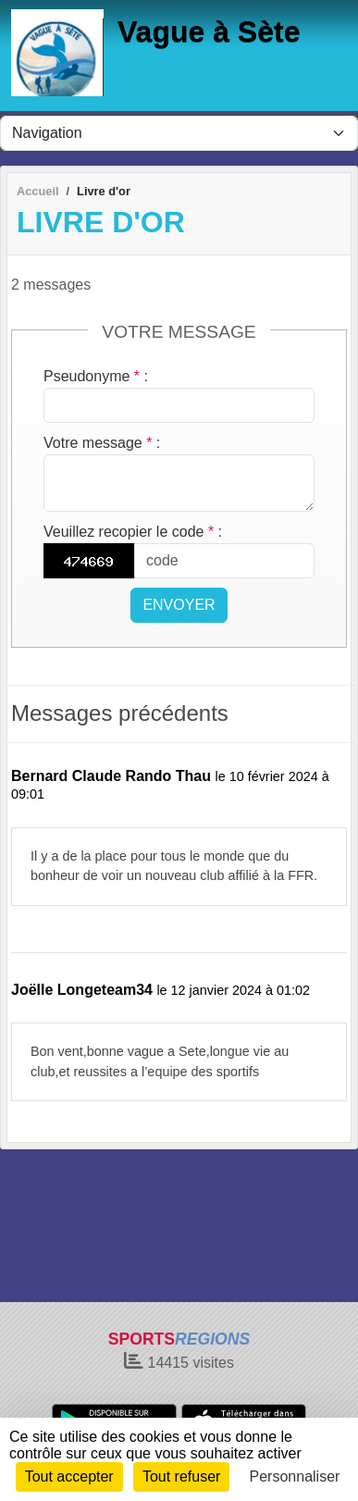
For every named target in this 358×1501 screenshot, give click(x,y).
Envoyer (178, 605)
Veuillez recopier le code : (132, 532)
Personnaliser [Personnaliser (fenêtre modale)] (295, 1476)
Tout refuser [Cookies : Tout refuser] (181, 1476)
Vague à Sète (208, 31)
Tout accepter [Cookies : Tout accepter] (69, 1476)
